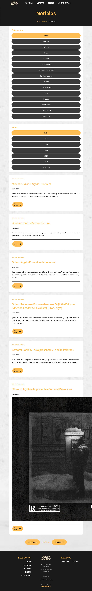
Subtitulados (46, 105)
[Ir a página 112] (32, 542)
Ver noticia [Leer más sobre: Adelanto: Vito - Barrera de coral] (17, 244)
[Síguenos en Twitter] (78, 3)
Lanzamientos (64, 3)
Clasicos (46, 59)
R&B (46, 93)
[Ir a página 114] (59, 542)
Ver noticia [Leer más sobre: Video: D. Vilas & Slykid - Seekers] (17, 205)
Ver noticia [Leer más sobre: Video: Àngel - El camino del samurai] (17, 286)
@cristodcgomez (46, 587)
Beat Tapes (46, 47)
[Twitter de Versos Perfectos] (75, 562)
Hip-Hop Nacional (46, 76)
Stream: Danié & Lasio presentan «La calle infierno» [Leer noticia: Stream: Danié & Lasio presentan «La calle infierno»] (43, 350)
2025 (46, 144)
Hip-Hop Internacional (46, 70)
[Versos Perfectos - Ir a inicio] (14, 3)
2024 (46, 150)
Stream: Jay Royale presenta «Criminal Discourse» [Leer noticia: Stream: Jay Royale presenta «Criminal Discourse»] (42, 389)
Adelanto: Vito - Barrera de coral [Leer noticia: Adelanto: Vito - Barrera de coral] (31, 223)
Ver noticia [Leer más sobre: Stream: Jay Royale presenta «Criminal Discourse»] (17, 528)
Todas (46, 36)
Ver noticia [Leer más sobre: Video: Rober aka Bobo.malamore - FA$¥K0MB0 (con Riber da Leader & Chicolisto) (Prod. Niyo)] (17, 331)
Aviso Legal (46, 576)
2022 (46, 162)
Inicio (28, 562)
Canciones (26, 575)
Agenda (46, 41)
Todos (46, 133)
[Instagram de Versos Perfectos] (65, 562)
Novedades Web (46, 87)
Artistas (40, 3)
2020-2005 (46, 167)
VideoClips (46, 116)
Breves (46, 53)
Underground (46, 110)
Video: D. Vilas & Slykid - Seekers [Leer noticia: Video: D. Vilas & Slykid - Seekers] (31, 184)
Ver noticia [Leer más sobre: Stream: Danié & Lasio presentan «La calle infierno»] (17, 371)
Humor (46, 82)
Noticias (28, 3)
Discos (51, 3)
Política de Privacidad (46, 580)
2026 (46, 139)
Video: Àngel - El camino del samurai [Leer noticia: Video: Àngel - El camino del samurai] (33, 262)
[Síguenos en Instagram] (81, 3)
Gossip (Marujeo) (46, 64)
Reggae (46, 99)
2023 (46, 156)
